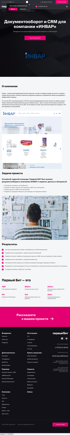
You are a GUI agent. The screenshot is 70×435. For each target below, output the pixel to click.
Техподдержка (6, 359)
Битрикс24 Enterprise (7, 378)
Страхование (30, 375)
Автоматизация (6, 365)
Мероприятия (5, 404)
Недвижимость (31, 372)
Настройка (5, 356)
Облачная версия (32, 356)
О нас (3, 395)
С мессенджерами (32, 345)
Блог (3, 401)
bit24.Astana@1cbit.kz (60, 356)
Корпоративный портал (8, 381)
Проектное (5, 339)
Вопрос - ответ (6, 410)
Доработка (5, 362)
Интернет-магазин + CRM (9, 372)
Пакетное (4, 336)
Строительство (31, 378)
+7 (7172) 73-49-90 (61, 347)
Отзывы (4, 407)
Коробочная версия (32, 359)
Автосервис (30, 388)
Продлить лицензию (32, 362)
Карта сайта (5, 413)
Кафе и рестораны (32, 381)
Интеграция (32, 333)
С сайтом (29, 342)
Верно (13, 9)
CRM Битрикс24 (6, 375)
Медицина (30, 384)
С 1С (28, 336)
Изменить (23, 9)
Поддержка (5, 342)
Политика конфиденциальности (25, 424)
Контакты (4, 398)
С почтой (29, 349)
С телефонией (31, 339)
